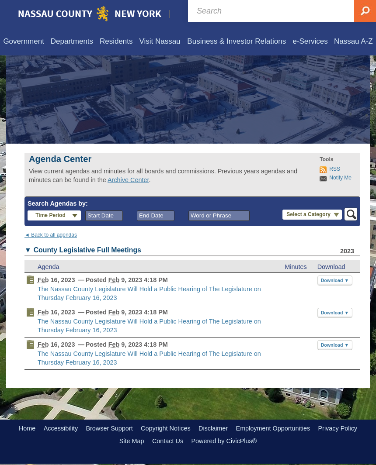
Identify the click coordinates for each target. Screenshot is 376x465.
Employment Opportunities (273, 428)
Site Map (131, 440)
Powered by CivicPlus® (224, 440)
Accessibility (61, 428)
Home (27, 428)
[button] (54, 215)
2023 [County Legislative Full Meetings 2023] (347, 251)
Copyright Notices (166, 428)
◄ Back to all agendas (50, 235)
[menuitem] (23, 41)
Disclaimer (213, 428)
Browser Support (109, 428)
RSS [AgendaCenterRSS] (334, 169)
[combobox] (104, 215)
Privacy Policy (337, 428)
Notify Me (340, 178)
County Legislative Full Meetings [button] (87, 250)
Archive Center (128, 179)
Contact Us (167, 440)
